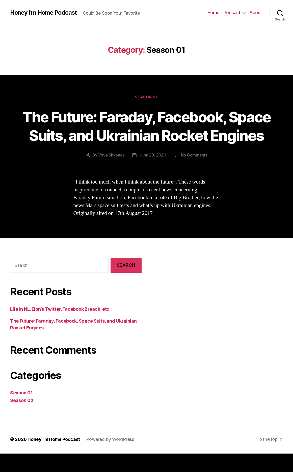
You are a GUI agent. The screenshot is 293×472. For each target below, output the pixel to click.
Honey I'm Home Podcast (44, 13)
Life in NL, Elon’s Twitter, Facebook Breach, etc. (60, 327)
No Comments (194, 173)
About (255, 12)
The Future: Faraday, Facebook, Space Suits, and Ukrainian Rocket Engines (146, 135)
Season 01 (146, 97)
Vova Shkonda (111, 173)
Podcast (232, 12)
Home (213, 12)
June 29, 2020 (152, 173)
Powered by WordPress (112, 457)
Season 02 (21, 418)
